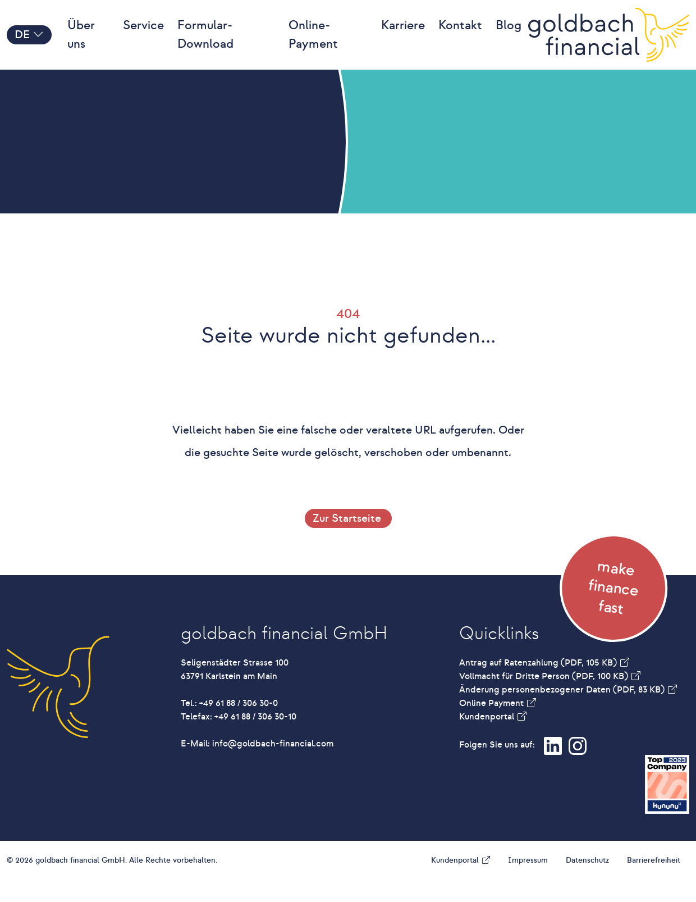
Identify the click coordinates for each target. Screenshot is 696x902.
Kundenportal (487, 739)
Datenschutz (587, 882)
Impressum (528, 882)
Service (143, 36)
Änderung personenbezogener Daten (563, 712)
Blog (508, 36)
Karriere (403, 36)
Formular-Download (205, 46)
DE (29, 46)
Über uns (81, 46)
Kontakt (460, 36)
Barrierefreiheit (653, 882)
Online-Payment (313, 46)
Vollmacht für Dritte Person (544, 698)
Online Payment (492, 725)
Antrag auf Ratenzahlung (539, 685)
